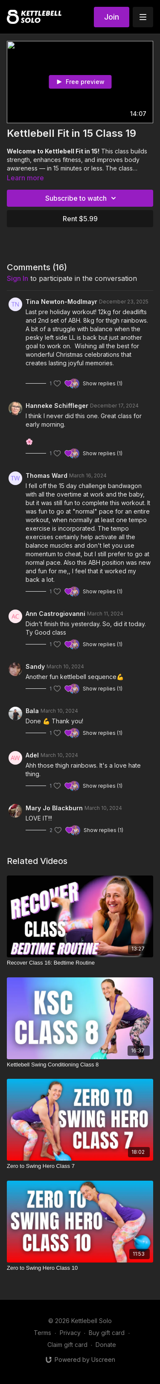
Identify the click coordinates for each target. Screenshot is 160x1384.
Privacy (70, 1332)
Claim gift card (67, 1344)
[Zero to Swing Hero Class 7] (80, 1166)
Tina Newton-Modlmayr (61, 301)
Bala (32, 710)
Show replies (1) (102, 383)
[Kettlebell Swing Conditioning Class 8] (80, 1064)
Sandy (35, 666)
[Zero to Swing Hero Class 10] (80, 1268)
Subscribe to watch (82, 198)
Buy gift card (107, 1332)
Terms (42, 1332)
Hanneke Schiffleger (57, 405)
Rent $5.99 (80, 218)
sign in (17, 278)
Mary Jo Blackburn (54, 808)
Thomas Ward (46, 475)
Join (111, 16)
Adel (32, 755)
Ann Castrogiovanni (55, 613)
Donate (106, 1344)
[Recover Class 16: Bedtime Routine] (80, 963)
